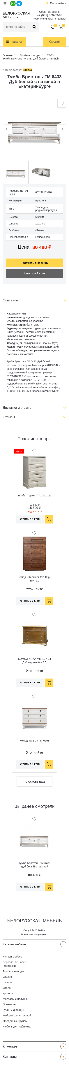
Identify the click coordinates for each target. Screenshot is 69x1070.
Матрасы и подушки (15, 998)
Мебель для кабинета (17, 1026)
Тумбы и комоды (13, 971)
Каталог (16, 41)
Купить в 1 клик (34, 273)
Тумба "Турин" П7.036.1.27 (35, 495)
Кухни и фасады (13, 1009)
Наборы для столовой (17, 1015)
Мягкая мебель (12, 956)
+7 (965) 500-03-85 (49, 15)
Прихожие (9, 1004)
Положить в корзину (35, 262)
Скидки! (54, 41)
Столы (7, 987)
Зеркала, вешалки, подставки (15, 963)
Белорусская (16, 15)
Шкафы (7, 982)
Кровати (8, 993)
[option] (34, 129)
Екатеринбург (58, 3)
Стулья (7, 976)
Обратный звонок (49, 11)
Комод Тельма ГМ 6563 (34, 740)
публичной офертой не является (49, 18)
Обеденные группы (15, 1020)
